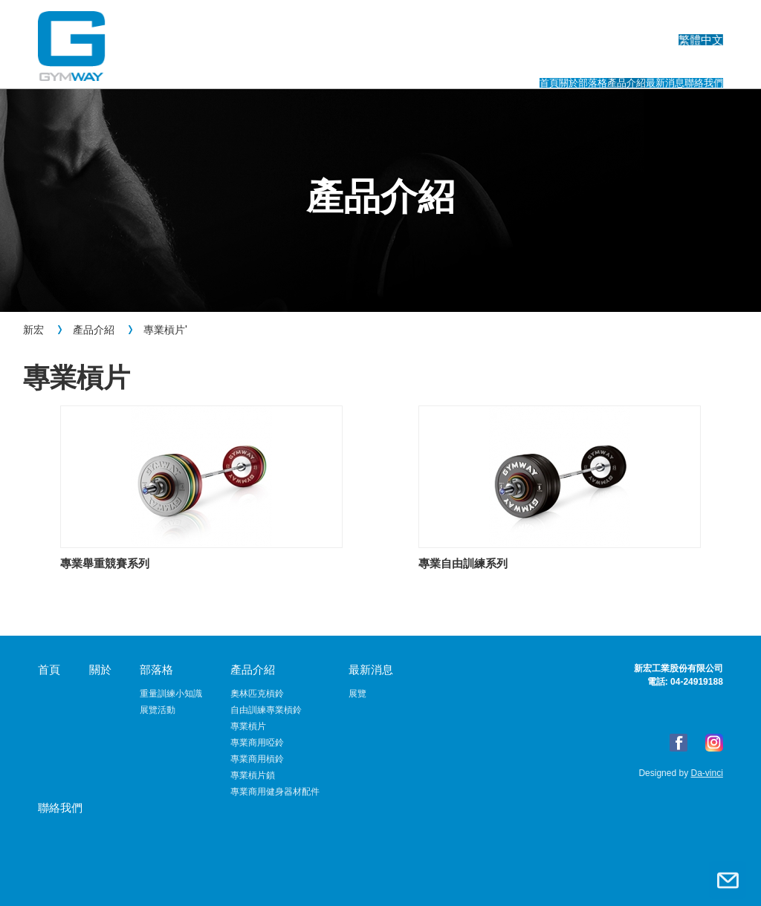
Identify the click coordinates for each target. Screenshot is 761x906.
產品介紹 (515, 65)
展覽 (357, 693)
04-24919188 (696, 682)
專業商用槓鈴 (257, 759)
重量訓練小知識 (171, 693)
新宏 (33, 330)
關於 (363, 65)
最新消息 (605, 65)
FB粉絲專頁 (678, 743)
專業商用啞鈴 (257, 742)
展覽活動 (157, 710)
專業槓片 (164, 330)
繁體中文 (700, 19)
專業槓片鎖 (252, 775)
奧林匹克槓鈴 (257, 693)
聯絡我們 (695, 65)
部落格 (432, 65)
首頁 (302, 65)
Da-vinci (705, 773)
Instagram (714, 743)
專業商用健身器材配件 (275, 791)
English (631, 19)
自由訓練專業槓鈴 (266, 710)
